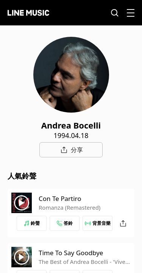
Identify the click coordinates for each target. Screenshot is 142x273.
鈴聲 (32, 223)
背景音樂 (98, 223)
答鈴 (65, 223)
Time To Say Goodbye (71, 252)
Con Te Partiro (60, 198)
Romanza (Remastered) (69, 207)
